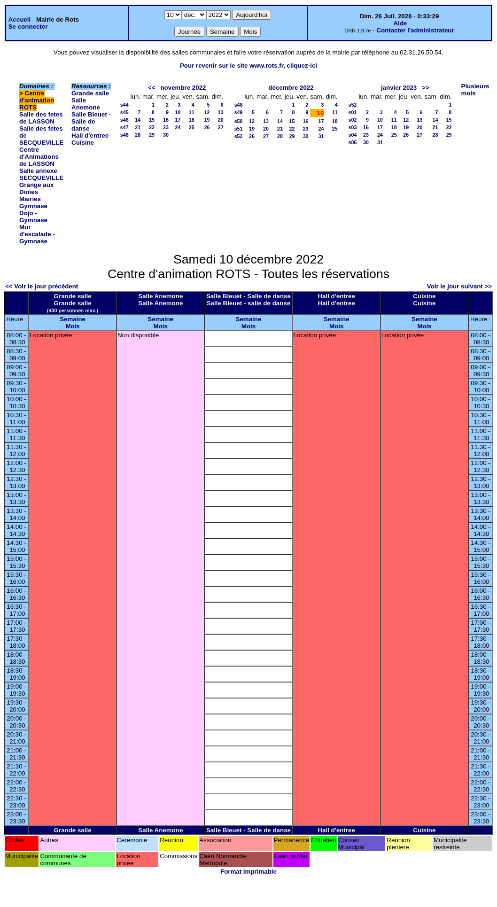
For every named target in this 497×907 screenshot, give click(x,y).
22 (152, 127)
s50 (238, 121)
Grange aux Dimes (36, 188)
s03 (353, 127)
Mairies (30, 198)
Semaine (72, 319)
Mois (72, 326)
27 (221, 127)
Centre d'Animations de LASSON (39, 156)
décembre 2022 (290, 87)
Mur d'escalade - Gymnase (37, 234)
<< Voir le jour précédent (41, 286)
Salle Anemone (85, 104)
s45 (124, 112)
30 (166, 135)
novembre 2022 (183, 87)
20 (221, 120)
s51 (238, 129)
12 (207, 112)
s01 (353, 112)
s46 (124, 120)
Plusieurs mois (475, 90)
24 (178, 127)
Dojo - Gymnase (33, 216)
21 (137, 127)
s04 (353, 135)
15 (152, 120)
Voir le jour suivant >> (459, 286)
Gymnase (33, 205)
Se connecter (28, 26)
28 (137, 135)
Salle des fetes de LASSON (41, 118)
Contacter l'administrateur (415, 30)
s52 (238, 136)
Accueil (19, 19)
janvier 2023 (399, 87)
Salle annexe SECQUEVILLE (41, 174)
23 (166, 127)
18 (191, 120)
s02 (353, 120)
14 (137, 120)
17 (178, 120)
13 (221, 112)
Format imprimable (248, 871)
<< (151, 87)
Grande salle (90, 93)
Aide (400, 23)
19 (207, 120)
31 (321, 136)
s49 (238, 112)
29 (152, 135)
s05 (353, 142)
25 (191, 127)
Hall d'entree (90, 135)
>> (425, 87)
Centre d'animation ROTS (36, 100)
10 (178, 112)
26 (207, 127)
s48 (124, 135)
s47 (124, 127)
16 (166, 120)
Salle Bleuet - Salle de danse (91, 121)
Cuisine (82, 142)
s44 (124, 105)
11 (191, 112)
